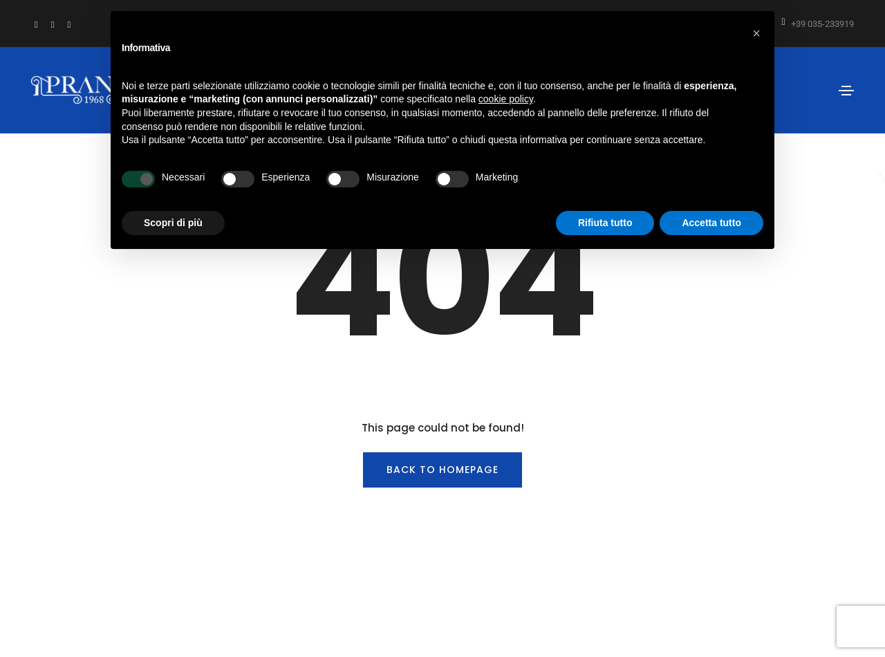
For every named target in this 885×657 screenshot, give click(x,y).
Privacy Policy (616, 577)
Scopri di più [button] (173, 222)
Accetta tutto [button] (711, 222)
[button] (756, 33)
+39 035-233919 (822, 24)
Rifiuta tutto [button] (605, 222)
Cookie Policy (686, 577)
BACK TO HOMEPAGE (442, 390)
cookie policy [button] (505, 98)
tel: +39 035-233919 (304, 577)
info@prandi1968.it (400, 577)
